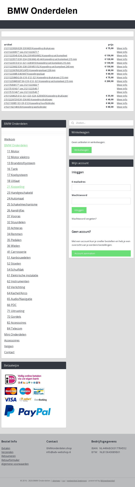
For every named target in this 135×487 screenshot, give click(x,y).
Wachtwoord (79, 195)
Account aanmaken (85, 253)
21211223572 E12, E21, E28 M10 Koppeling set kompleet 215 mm (37, 62)
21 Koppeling (15, 187)
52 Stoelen (14, 263)
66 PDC (12, 305)
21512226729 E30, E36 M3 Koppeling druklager (28, 99)
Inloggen (79, 210)
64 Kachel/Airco (17, 293)
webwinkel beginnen (77, 480)
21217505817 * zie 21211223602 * (21, 84)
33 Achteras (14, 228)
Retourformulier (10, 460)
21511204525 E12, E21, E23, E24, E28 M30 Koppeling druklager (36, 95)
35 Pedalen (14, 240)
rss (63, 480)
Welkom (9, 139)
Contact (9, 352)
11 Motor (13, 151)
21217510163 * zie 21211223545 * (21, 88)
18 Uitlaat (13, 181)
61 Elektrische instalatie (22, 275)
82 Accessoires (16, 323)
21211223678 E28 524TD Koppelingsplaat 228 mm (29, 70)
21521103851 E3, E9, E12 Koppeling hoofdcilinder (29, 103)
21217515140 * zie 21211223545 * (21, 92)
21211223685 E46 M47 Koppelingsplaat (24, 73)
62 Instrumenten (18, 281)
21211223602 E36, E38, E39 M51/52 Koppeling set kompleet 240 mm (39, 66)
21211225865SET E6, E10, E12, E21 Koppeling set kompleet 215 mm (38, 81)
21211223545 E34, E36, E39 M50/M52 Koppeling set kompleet (35, 55)
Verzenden (7, 452)
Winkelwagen (81, 149)
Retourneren (8, 456)
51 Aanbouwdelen (19, 258)
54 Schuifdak (15, 269)
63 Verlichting (16, 287)
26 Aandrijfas (15, 210)
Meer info (122, 48)
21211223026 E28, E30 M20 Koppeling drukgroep (29, 48)
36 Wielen (13, 246)
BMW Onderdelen (16, 145)
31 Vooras (13, 216)
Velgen (8, 346)
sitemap (56, 480)
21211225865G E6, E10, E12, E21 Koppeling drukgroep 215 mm (36, 77)
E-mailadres (78, 181)
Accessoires (12, 340)
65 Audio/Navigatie (19, 299)
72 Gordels (14, 317)
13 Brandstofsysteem (21, 163)
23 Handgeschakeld (20, 193)
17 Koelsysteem (17, 175)
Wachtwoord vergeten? (84, 218)
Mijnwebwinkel (108, 480)
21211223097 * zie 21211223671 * (21, 51)
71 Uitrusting (15, 311)
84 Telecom (14, 328)
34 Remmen (14, 234)
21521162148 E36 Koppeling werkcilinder (25, 106)
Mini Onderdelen (15, 334)
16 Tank (12, 169)
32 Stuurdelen (16, 222)
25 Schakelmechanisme (22, 204)
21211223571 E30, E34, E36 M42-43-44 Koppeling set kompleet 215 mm (40, 59)
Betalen (5, 448)
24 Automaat (15, 198)
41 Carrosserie (16, 252)
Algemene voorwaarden (15, 464)
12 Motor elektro (18, 157)
